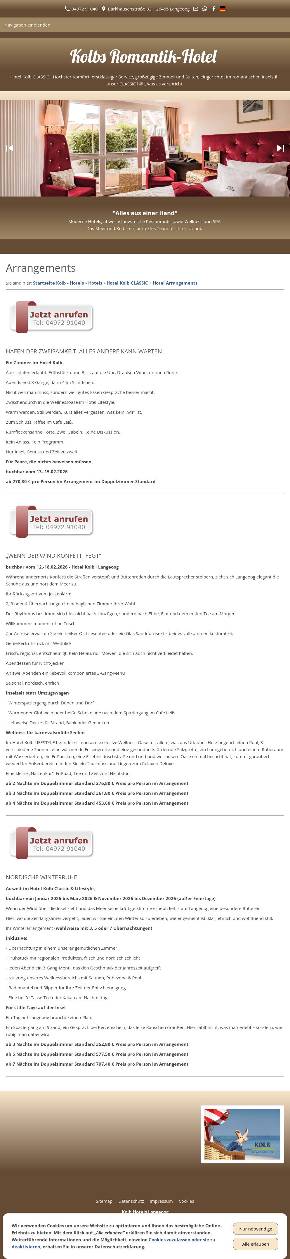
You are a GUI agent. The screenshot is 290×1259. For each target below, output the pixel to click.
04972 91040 (81, 9)
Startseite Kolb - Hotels (58, 283)
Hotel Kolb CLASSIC (127, 283)
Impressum (161, 1201)
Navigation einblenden (27, 25)
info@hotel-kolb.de (150, 1240)
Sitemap (104, 1201)
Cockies (186, 1201)
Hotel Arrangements (175, 283)
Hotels (95, 283)
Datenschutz (131, 1201)
